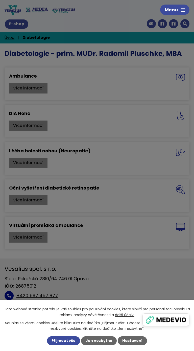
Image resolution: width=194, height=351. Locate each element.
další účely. (124, 314)
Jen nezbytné (99, 340)
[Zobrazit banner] (165, 319)
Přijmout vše (64, 340)
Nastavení (132, 340)
